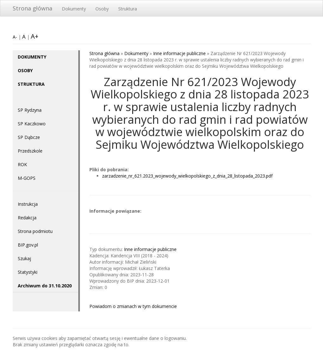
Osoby (102, 9)
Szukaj (24, 258)
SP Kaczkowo (32, 124)
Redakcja (27, 218)
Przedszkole (30, 151)
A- (15, 37)
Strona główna (32, 8)
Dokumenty (74, 9)
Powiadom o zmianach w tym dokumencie (133, 306)
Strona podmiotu (35, 231)
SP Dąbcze (29, 137)
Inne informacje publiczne (179, 53)
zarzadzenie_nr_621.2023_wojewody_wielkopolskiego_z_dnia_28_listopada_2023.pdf (187, 176)
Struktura (127, 9)
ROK (22, 164)
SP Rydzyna (30, 110)
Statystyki (27, 272)
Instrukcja (28, 204)
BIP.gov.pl (28, 245)
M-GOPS (27, 178)
